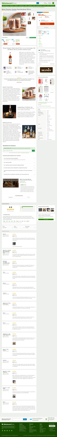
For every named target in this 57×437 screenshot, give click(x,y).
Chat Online (51, 429)
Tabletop (26, 5)
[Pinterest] (11, 430)
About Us (41, 425)
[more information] (49, 50)
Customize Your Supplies (22, 428)
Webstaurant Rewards (22, 426)
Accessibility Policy (39, 435)
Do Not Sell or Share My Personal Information (49, 435)
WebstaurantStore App (22, 427)
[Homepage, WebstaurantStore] (9, 3)
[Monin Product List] (46, 89)
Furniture (34, 5)
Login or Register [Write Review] (46, 219)
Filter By (15, 226)
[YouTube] (5, 430)
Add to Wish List (46, 27)
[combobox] (27, 3)
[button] (29, 14)
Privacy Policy (27, 152)
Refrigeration (11, 5)
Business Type (52, 5)
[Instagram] (2, 430)
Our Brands (41, 426)
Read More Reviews (19, 82)
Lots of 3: (40, 17)
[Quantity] (39, 24)
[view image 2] (44, 210)
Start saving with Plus (35, 420)
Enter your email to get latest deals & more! (6, 419)
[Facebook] (7, 430)
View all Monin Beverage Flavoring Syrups (46, 73)
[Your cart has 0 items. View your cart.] (53, 3)
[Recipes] (52, 81)
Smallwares (16, 5)
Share (27, 37)
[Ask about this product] (19, 150)
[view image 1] (40, 210)
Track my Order (52, 427)
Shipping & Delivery (52, 430)
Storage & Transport (39, 5)
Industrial (48, 5)
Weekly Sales (31, 427)
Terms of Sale (25, 435)
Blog (30, 425)
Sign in (52, 20)
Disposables (30, 5)
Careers (41, 427)
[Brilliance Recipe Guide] (40, 97)
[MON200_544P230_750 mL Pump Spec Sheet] (40, 81)
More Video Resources (23, 182)
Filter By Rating (27, 226)
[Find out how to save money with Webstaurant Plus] (2, 39)
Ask (33, 150)
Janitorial (44, 5)
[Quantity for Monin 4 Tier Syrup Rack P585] (3, 43)
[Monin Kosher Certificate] (46, 97)
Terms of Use (23, 152)
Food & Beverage (21, 5)
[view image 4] (52, 210)
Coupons (30, 428)
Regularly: (39, 13)
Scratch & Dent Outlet (32, 426)
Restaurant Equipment (6, 5)
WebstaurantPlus (21, 425)
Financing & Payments (43, 428)
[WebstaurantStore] (9, 424)
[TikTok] (9, 430)
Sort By (4, 226)
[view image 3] (48, 210)
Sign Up (25, 419)
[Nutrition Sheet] (46, 81)
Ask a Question (32, 37)
